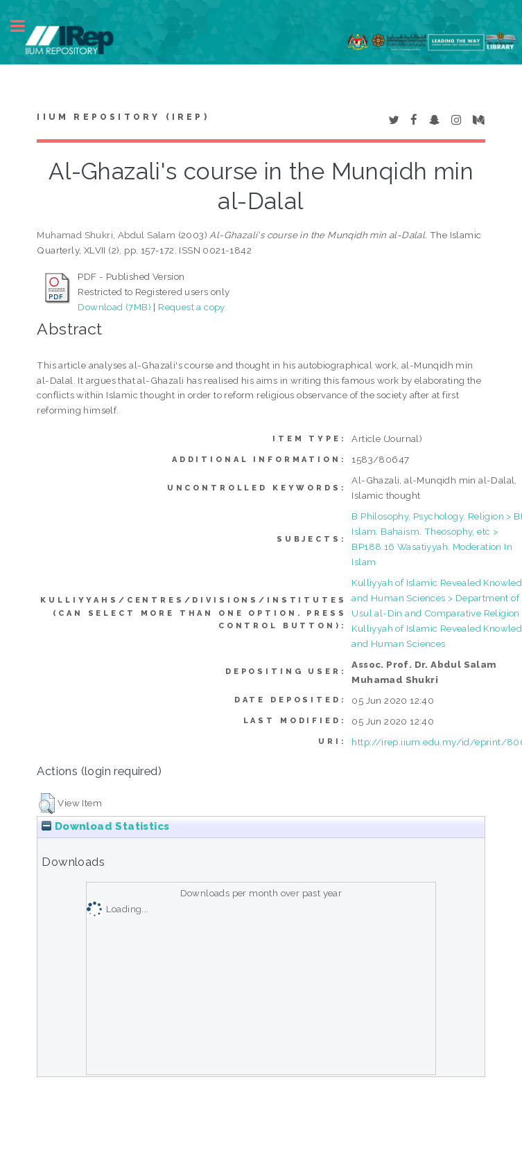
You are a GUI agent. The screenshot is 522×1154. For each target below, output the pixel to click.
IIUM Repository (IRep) (123, 117)
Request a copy (191, 306)
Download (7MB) (114, 306)
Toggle (25, 26)
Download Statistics (105, 826)
